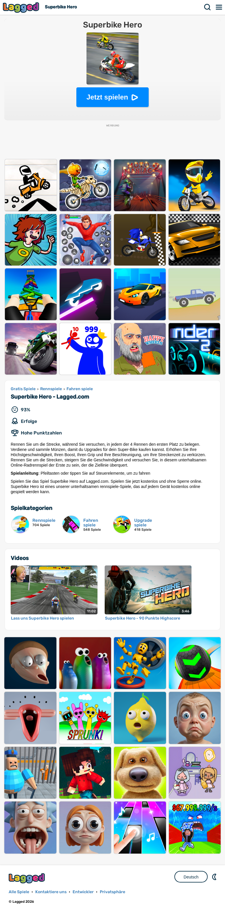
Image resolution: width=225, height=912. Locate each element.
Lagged (21, 7)
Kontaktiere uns (51, 891)
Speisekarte (219, 7)
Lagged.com (27, 878)
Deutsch (191, 877)
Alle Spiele (19, 891)
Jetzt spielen (107, 97)
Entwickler (83, 891)
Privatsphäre (112, 891)
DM (215, 876)
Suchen (207, 7)
